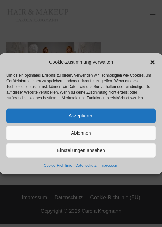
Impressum (109, 165)
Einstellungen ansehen (81, 150)
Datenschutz (86, 165)
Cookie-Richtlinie (58, 165)
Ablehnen (81, 133)
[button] (152, 62)
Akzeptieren (80, 115)
